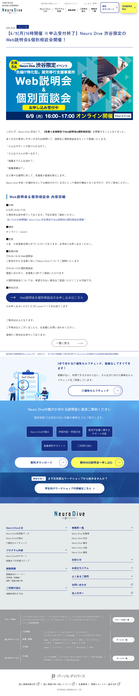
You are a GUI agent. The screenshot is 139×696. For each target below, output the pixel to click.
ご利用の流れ (13, 588)
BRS (81, 639)
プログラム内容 (14, 550)
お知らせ (76, 559)
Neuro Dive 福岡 (79, 552)
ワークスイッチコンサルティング (73, 656)
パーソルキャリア (57, 619)
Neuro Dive (81, 647)
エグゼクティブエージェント (63, 639)
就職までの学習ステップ (17, 560)
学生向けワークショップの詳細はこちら (70, 488)
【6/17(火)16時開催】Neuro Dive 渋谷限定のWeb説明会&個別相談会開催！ (46, 219)
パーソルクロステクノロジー (34, 619)
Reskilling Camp (72, 659)
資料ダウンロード (108, 8)
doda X (74, 642)
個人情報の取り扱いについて (57, 684)
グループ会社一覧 (122, 619)
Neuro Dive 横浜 (79, 542)
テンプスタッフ (50, 632)
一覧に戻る (63, 343)
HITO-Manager (97, 656)
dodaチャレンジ (61, 642)
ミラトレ (69, 647)
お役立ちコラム (70, 3)
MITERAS (47, 659)
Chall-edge (70, 635)
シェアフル (57, 647)
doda (46, 639)
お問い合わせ (79, 584)
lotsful (46, 647)
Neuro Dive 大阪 (79, 547)
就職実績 (11, 568)
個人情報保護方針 (27, 684)
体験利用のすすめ (14, 593)
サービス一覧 (122, 639)
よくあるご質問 (90, 3)
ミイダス (47, 642)
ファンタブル (80, 632)
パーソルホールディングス (33, 616)
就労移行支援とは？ (49, 3)
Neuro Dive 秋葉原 (80, 533)
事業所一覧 (78, 528)
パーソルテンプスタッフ (58, 616)
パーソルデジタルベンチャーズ (81, 619)
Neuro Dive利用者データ (17, 533)
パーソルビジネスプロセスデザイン (86, 616)
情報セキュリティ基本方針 (104, 684)
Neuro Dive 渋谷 (79, 538)
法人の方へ (78, 593)
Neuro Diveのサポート (16, 555)
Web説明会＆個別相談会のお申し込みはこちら (51, 297)
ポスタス (58, 659)
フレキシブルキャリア (53, 635)
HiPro (91, 647)
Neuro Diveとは (14, 528)
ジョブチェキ (65, 632)
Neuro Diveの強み (14, 538)
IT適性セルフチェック (16, 542)
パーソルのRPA (50, 656)
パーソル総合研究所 (31, 622)
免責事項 (83, 684)
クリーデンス (91, 639)
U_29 (83, 642)
